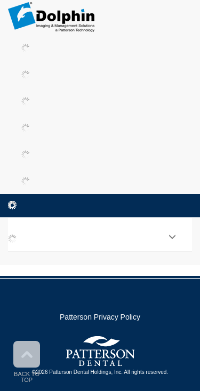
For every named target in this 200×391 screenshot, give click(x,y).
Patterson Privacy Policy (100, 317)
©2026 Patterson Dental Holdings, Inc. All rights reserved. (100, 372)
